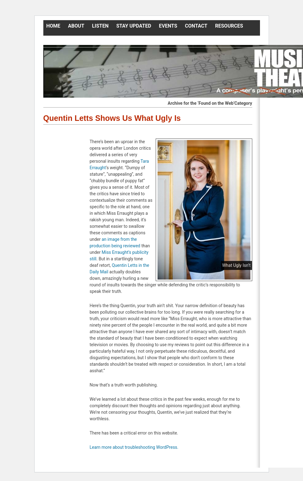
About (76, 26)
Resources (229, 26)
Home (53, 26)
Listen (100, 26)
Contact (196, 26)
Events (168, 26)
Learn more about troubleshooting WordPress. (134, 447)
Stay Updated (133, 26)
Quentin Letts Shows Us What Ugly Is (112, 118)
